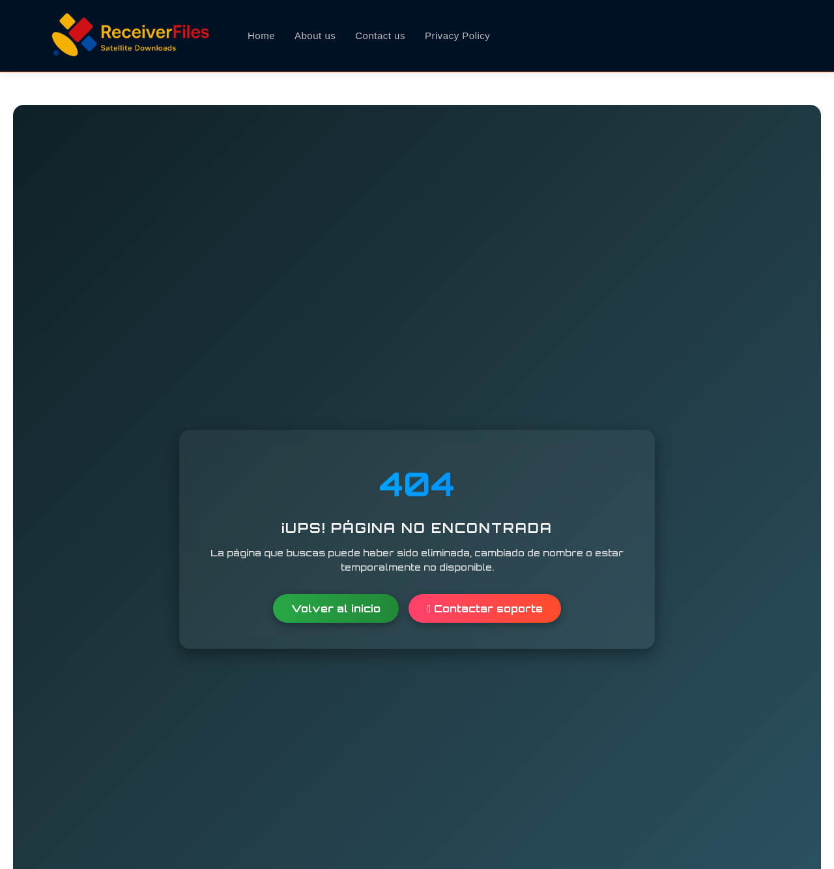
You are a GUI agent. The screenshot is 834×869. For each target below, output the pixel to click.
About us (315, 35)
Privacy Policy (457, 35)
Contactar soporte (485, 608)
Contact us (380, 35)
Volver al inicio (336, 608)
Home (261, 35)
